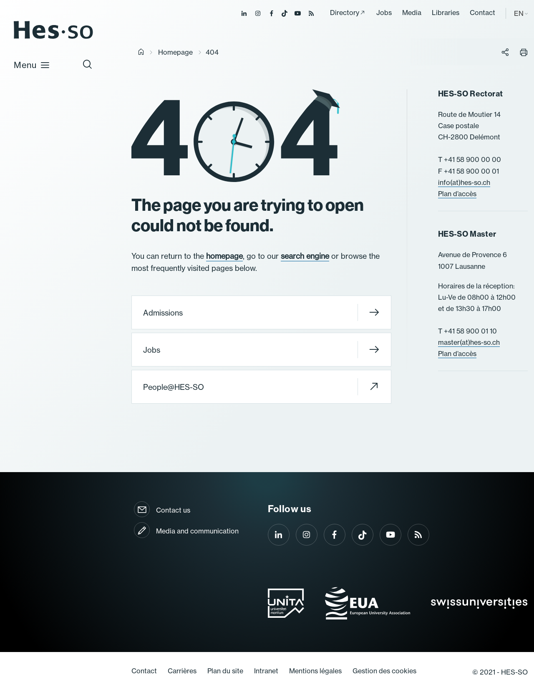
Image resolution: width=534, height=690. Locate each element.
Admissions (261, 312)
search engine (305, 256)
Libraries (445, 12)
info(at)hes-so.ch (464, 182)
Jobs (384, 12)
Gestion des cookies (384, 671)
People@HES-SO (261, 387)
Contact (482, 12)
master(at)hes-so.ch (469, 342)
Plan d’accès (457, 194)
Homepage (175, 52)
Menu (32, 64)
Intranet (266, 671)
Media (411, 12)
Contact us (173, 510)
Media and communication (197, 531)
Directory (344, 12)
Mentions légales (315, 671)
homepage (224, 256)
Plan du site (225, 671)
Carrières (182, 671)
